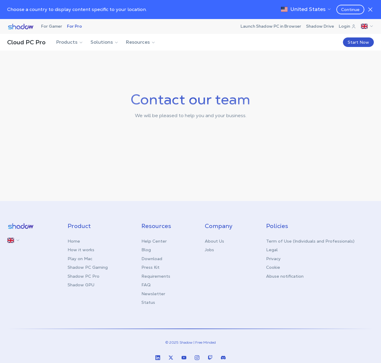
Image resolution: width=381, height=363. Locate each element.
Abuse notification (285, 276)
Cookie (273, 267)
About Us (214, 241)
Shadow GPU (81, 284)
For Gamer (51, 26)
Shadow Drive (320, 26)
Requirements (155, 276)
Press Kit (150, 267)
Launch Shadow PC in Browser (271, 26)
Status (148, 302)
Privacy (273, 258)
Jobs (209, 249)
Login (347, 26)
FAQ (146, 284)
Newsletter (153, 293)
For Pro (74, 26)
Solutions (104, 42)
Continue (350, 9)
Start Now (358, 42)
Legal (272, 249)
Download (151, 258)
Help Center (154, 241)
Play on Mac (80, 258)
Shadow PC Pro (83, 276)
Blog (146, 249)
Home (74, 241)
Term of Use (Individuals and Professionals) (310, 241)
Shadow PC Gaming (88, 267)
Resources (141, 42)
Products (69, 42)
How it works (81, 249)
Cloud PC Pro (26, 42)
